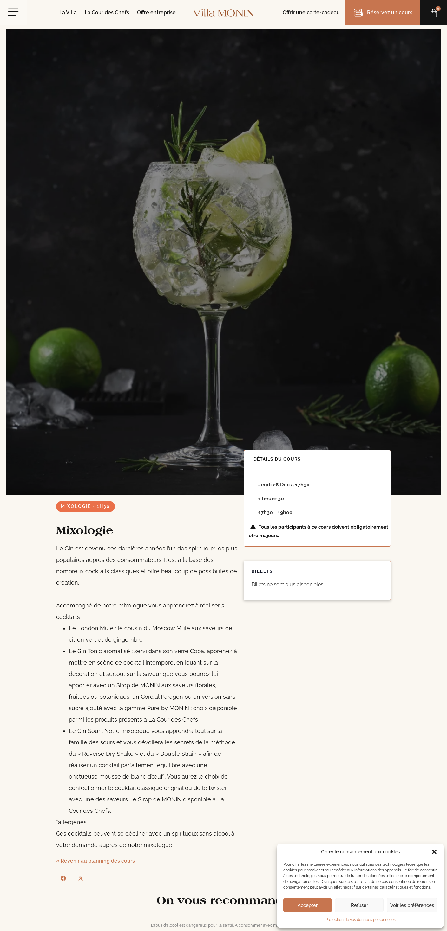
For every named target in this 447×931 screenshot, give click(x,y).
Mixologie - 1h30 (85, 506)
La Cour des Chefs (107, 13)
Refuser (359, 905)
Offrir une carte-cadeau (311, 13)
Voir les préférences (412, 905)
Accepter (308, 905)
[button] (434, 852)
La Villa (68, 13)
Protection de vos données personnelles (360, 919)
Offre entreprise (156, 13)
